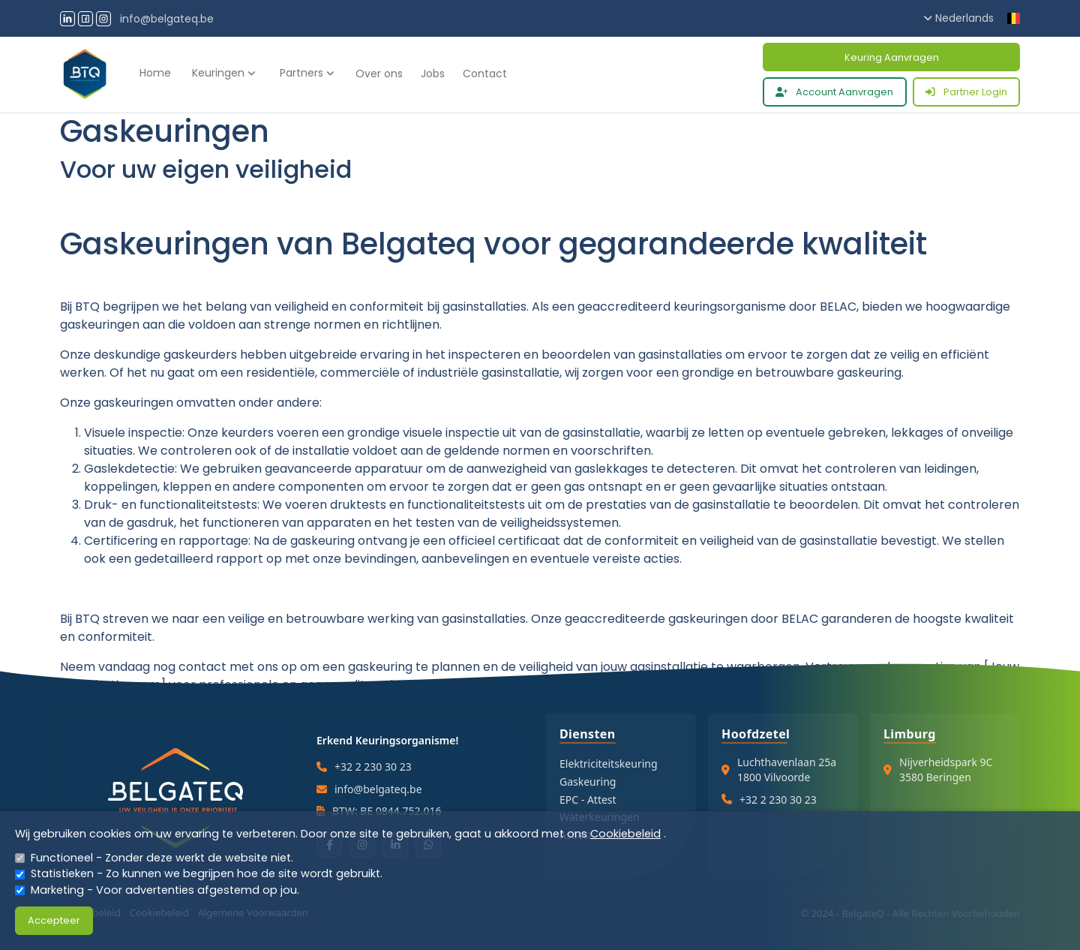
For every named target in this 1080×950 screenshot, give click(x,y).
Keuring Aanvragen (891, 57)
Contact (485, 73)
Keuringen (224, 72)
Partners (307, 72)
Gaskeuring (588, 781)
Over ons (379, 73)
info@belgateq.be (167, 18)
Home (155, 72)
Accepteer (54, 920)
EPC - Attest (588, 799)
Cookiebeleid (625, 833)
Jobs (433, 73)
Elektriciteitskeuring (609, 763)
